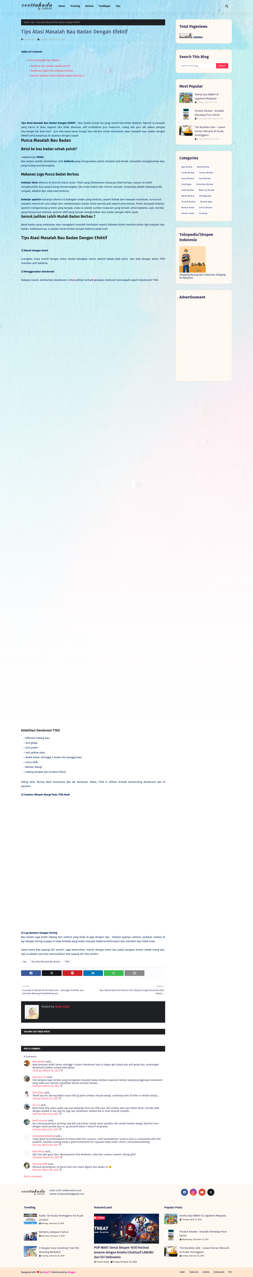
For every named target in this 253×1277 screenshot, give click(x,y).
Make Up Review (206, 190)
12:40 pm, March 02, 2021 (46, 1070)
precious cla (39, 1077)
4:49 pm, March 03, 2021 (46, 1129)
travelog (203, 213)
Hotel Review (187, 190)
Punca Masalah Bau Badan (44, 60)
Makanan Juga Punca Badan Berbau (52, 70)
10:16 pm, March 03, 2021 (46, 1157)
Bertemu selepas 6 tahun (54, 1232)
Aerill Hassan (40, 1120)
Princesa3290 (40, 1164)
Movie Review (187, 196)
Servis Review (205, 207)
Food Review (205, 178)
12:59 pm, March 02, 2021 (46, 1086)
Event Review (187, 178)
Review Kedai (187, 207)
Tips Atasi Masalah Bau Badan (45, 961)
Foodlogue (186, 184)
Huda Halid (30, 39)
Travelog (193, 1272)
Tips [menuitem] (118, 6)
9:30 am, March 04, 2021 (46, 1169)
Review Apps (206, 201)
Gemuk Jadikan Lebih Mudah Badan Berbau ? (57, 75)
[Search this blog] (197, 65)
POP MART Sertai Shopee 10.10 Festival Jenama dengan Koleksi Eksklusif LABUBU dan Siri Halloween (124, 1252)
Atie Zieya (38, 1092)
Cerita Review (187, 172)
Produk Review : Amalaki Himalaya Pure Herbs (209, 112)
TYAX (67, 961)
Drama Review (206, 172)
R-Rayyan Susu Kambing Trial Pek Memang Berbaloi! (59, 1250)
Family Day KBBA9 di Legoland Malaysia (207, 96)
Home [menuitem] (62, 6)
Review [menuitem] (89, 6)
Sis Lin (36, 1105)
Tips (230, 1272)
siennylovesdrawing (44, 1136)
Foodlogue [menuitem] (105, 6)
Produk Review (188, 201)
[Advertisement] (203, 340)
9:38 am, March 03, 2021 (46, 1114)
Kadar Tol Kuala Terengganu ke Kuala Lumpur (61, 1217)
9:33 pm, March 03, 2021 (46, 1145)
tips (33, 22)
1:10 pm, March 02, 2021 (46, 1098)
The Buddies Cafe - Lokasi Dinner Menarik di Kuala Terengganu (210, 131)
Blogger (72, 1272)
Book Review (203, 167)
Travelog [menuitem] (75, 6)
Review (206, 1272)
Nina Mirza (38, 1151)
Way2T (46, 1272)
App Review (186, 167)
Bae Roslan (39, 1061)
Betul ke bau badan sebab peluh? (51, 66)
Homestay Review (204, 184)
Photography (205, 196)
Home (26, 22)
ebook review (187, 213)
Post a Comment (33, 1176)
